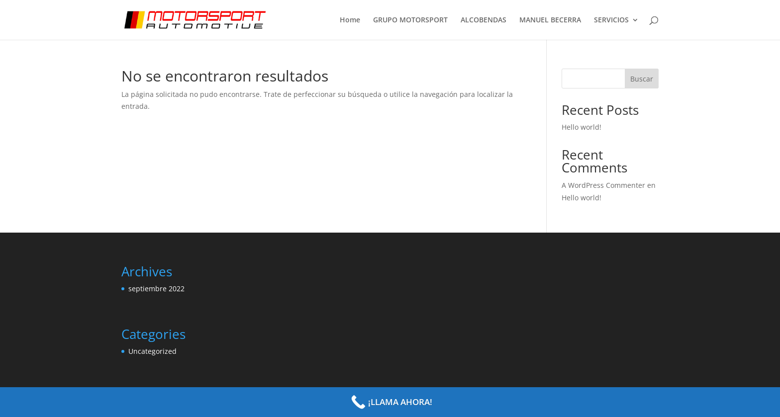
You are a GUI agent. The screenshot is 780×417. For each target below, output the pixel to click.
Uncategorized (152, 351)
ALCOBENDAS (483, 20)
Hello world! (581, 127)
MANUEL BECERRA (550, 20)
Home (350, 20)
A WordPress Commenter (603, 185)
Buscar (641, 78)
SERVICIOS (611, 20)
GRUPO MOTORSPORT (410, 20)
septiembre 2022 (156, 288)
